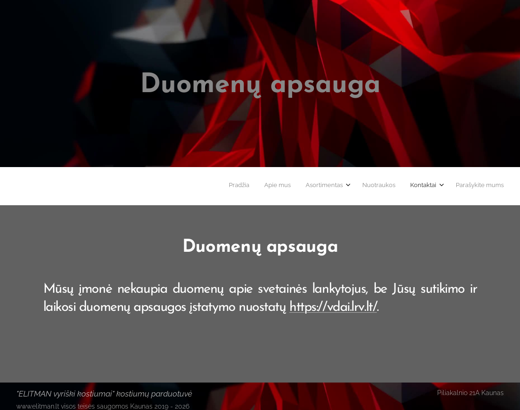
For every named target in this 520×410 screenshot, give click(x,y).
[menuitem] (422, 186)
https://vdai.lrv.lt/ (333, 307)
